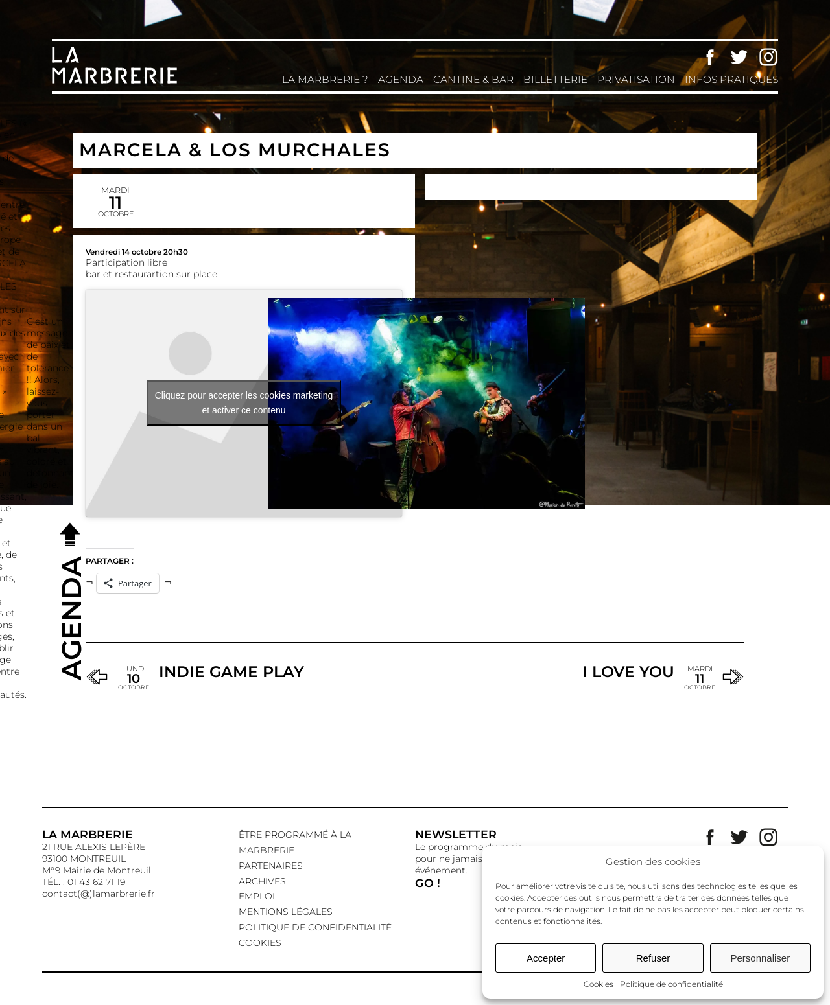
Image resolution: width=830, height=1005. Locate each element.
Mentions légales (286, 912)
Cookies (598, 984)
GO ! (427, 883)
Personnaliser (760, 958)
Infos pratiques (731, 79)
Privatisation (636, 79)
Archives (262, 881)
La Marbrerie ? (325, 79)
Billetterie (555, 79)
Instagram (768, 57)
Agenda (400, 79)
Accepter (546, 958)
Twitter (739, 57)
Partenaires (271, 866)
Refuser (653, 958)
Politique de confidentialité (671, 984)
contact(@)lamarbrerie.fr (98, 893)
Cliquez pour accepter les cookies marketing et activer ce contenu (244, 402)
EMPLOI (257, 896)
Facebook (710, 57)
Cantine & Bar (473, 79)
